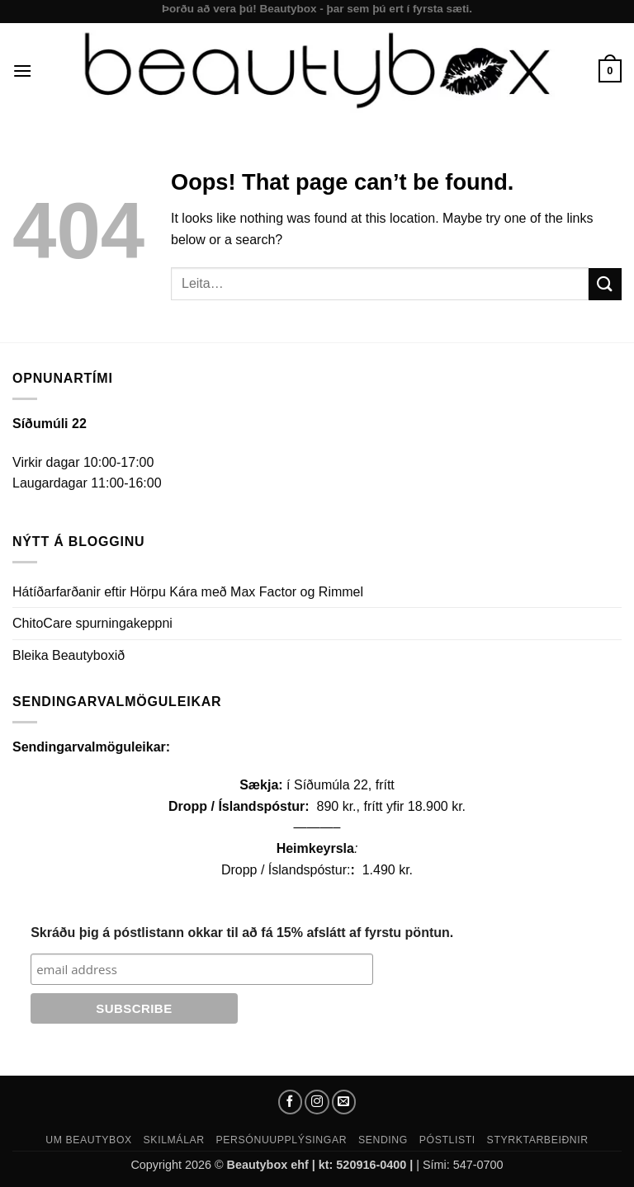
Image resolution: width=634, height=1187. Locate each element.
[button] (22, 70)
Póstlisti (447, 1140)
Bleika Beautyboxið (68, 655)
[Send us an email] (344, 1102)
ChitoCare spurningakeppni (92, 623)
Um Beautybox (88, 1140)
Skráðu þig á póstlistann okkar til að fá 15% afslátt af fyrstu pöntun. (242, 933)
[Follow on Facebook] (290, 1102)
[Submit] (605, 284)
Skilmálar (174, 1140)
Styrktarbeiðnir (538, 1140)
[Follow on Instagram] (317, 1102)
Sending (383, 1140)
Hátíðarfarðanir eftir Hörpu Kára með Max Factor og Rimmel (187, 592)
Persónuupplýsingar (282, 1140)
